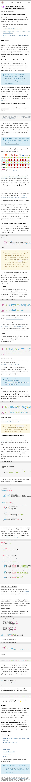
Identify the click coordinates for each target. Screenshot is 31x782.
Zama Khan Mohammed (8, 751)
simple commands (9, 83)
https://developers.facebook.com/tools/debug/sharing (13, 326)
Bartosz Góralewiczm (16, 170)
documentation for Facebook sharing (14, 318)
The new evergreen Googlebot (9, 742)
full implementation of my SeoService (14, 537)
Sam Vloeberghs (16, 2)
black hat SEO (4, 100)
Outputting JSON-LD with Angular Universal (12, 28)
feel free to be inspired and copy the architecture (18, 778)
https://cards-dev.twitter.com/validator (9, 421)
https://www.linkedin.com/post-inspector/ (10, 364)
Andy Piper (5, 756)
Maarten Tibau (6, 749)
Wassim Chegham (7, 754)
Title (2, 440)
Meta (7, 440)
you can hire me (13, 768)
